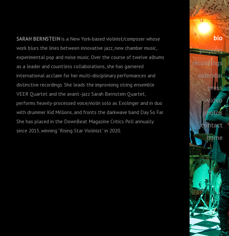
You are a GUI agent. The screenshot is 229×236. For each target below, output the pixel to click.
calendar (210, 75)
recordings (207, 63)
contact (211, 125)
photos (212, 112)
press (214, 88)
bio (217, 38)
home (214, 137)
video (214, 100)
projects (210, 50)
